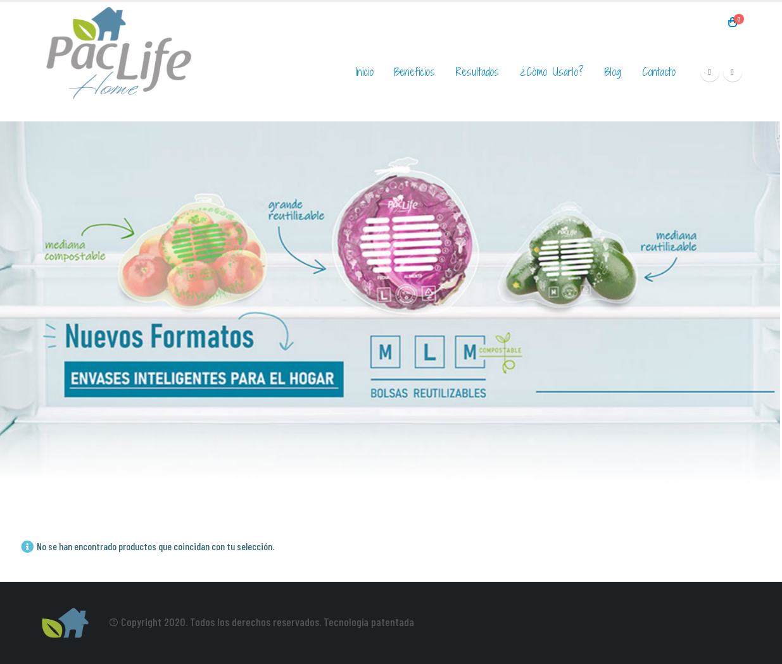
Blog (613, 72)
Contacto (659, 72)
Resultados (477, 72)
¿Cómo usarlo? (552, 72)
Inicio (364, 72)
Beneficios (414, 72)
